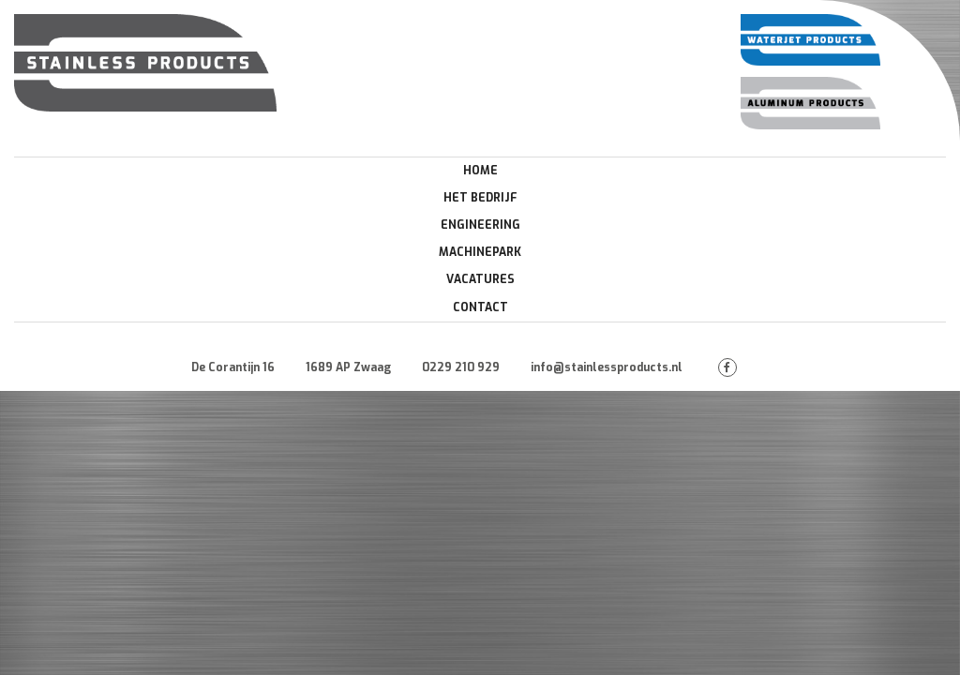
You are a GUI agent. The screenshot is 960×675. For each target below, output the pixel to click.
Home (480, 170)
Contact (480, 307)
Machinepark (480, 252)
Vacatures (480, 279)
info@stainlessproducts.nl (606, 367)
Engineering (480, 225)
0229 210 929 (461, 367)
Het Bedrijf (480, 197)
